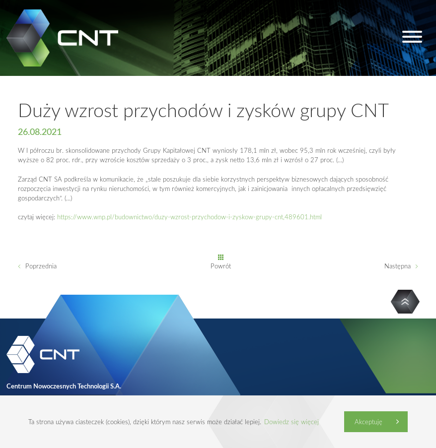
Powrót (221, 265)
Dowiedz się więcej (291, 421)
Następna (397, 265)
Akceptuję (368, 421)
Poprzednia (41, 265)
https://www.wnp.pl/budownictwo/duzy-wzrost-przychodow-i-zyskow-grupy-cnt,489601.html (189, 216)
